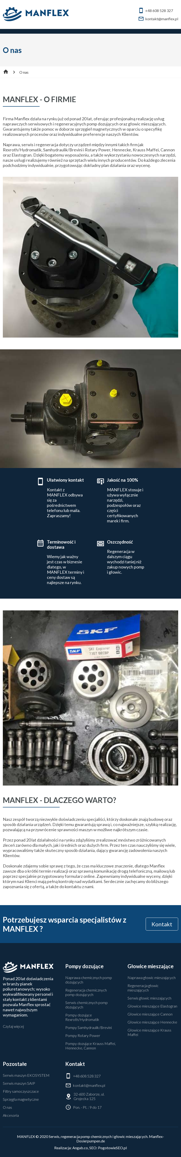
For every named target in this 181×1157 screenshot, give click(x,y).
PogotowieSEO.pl (112, 1147)
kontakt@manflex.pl (158, 19)
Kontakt (162, 924)
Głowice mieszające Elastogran (152, 1006)
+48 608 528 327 (155, 10)
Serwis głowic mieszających (149, 998)
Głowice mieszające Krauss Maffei (149, 1032)
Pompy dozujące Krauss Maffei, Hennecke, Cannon (90, 1045)
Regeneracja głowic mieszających (143, 987)
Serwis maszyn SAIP (19, 1083)
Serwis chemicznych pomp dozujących (86, 1004)
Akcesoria (11, 1115)
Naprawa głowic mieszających (152, 977)
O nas (7, 1107)
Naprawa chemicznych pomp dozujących (88, 979)
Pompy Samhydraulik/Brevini (88, 1027)
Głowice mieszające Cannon (150, 1014)
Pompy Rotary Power (82, 1035)
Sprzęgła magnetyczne (21, 1099)
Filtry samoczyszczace (21, 1091)
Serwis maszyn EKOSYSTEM (26, 1075)
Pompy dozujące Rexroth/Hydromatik (82, 1017)
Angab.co (80, 1147)
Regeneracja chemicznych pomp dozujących (86, 992)
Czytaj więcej (13, 1026)
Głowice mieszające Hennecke (152, 1022)
